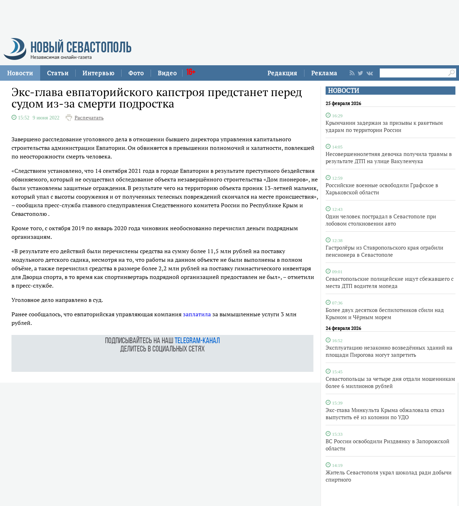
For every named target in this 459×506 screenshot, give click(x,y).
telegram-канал (197, 341)
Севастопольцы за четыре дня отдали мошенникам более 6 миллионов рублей (390, 382)
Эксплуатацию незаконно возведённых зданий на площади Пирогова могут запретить (389, 351)
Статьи (57, 73)
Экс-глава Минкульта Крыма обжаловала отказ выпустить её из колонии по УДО (385, 413)
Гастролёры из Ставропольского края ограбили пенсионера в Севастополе (384, 251)
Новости (20, 73)
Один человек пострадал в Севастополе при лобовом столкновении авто (381, 220)
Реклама (324, 73)
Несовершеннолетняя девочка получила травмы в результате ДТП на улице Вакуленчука (389, 157)
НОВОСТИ (343, 90)
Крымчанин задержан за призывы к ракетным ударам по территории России (384, 126)
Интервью (98, 73)
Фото (136, 73)
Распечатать (89, 117)
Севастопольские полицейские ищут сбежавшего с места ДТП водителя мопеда (390, 282)
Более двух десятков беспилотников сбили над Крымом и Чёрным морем (385, 313)
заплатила (197, 314)
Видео (167, 73)
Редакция (282, 73)
